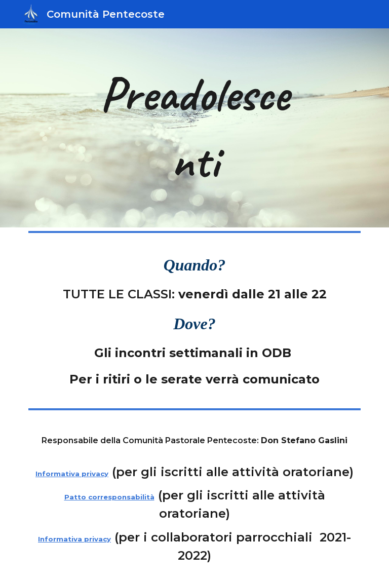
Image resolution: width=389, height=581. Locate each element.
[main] (194, 128)
